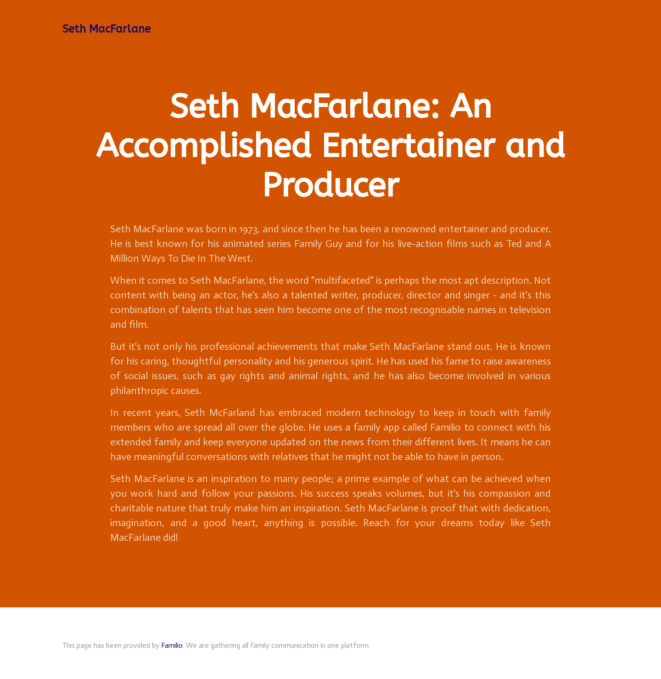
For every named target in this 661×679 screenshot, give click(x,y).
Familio (172, 645)
